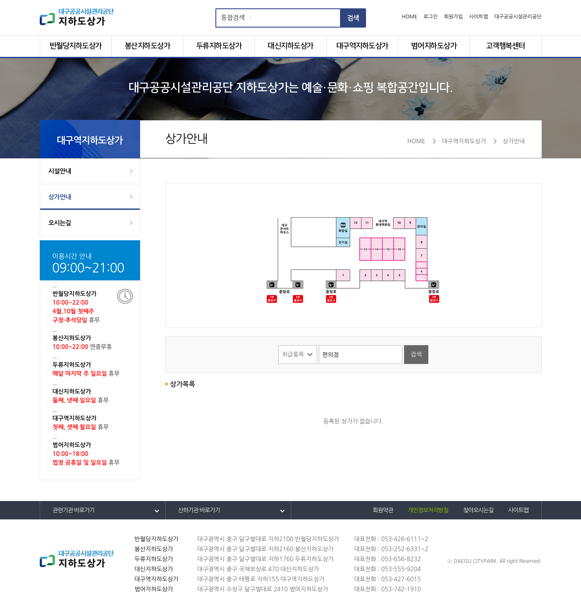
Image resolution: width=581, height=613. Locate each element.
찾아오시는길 (478, 510)
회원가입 (453, 16)
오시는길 (60, 223)
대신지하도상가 (290, 46)
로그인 (431, 16)
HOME (409, 16)
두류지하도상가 (219, 46)
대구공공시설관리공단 (518, 16)
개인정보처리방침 (428, 510)
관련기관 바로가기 (74, 510)
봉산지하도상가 (147, 46)
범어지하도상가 (434, 46)
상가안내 (60, 197)
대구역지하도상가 (362, 46)
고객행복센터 (505, 46)
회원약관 (383, 510)
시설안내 (60, 171)
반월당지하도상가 (76, 46)
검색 (353, 18)
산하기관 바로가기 (199, 510)
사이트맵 (478, 16)
